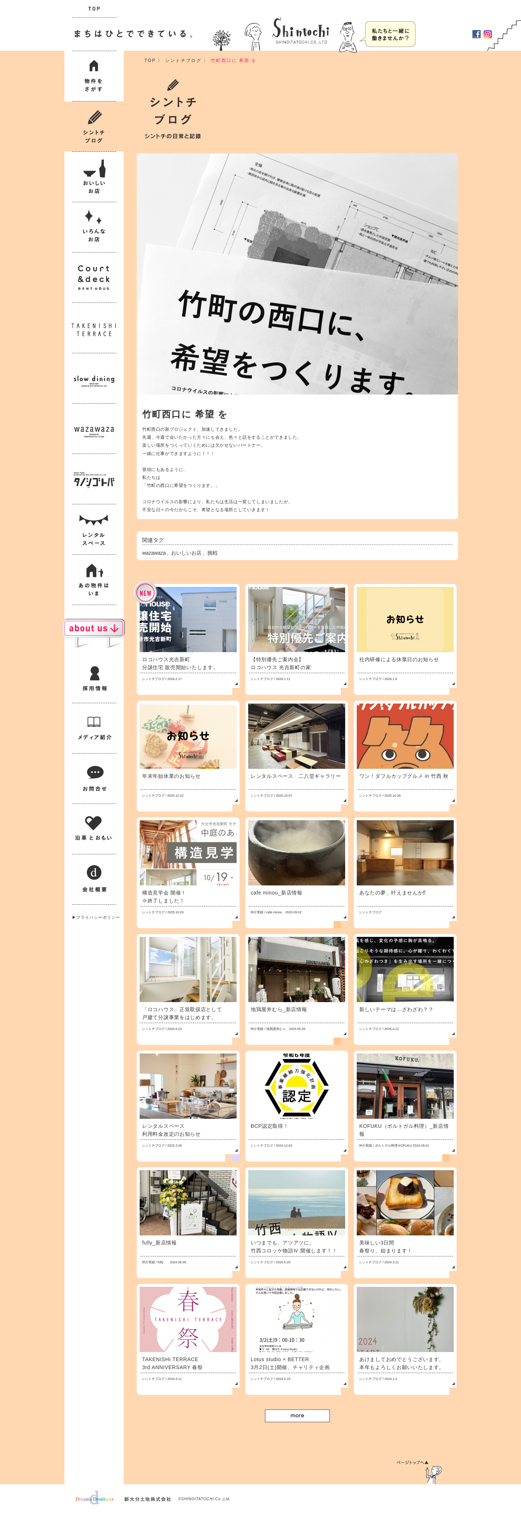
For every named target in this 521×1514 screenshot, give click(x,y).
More (297, 1415)
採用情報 (388, 34)
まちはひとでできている (131, 34)
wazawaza (154, 553)
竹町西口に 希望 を (234, 60)
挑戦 (212, 553)
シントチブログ (183, 60)
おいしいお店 (186, 553)
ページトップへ (419, 1472)
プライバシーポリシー (98, 917)
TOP (150, 60)
